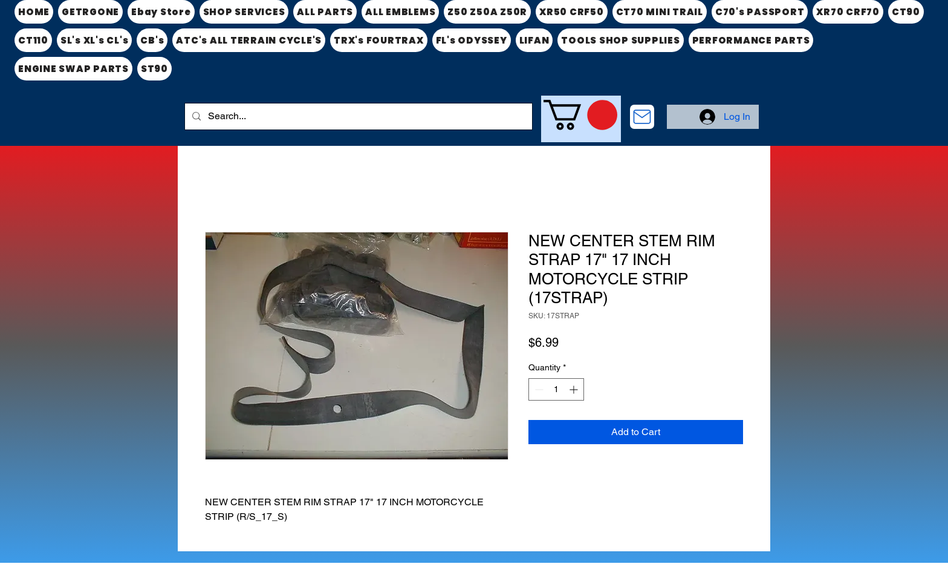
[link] (580, 115)
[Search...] (357, 116)
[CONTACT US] (642, 117)
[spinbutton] (556, 389)
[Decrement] (537, 389)
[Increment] (574, 389)
